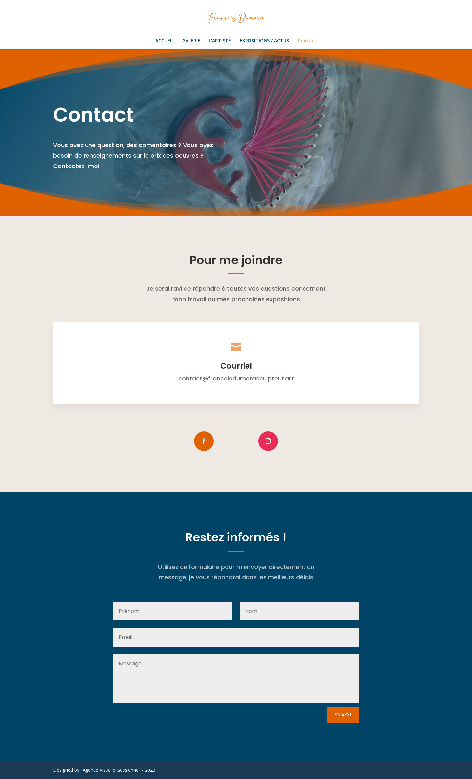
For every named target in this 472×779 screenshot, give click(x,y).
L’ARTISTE (220, 41)
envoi (343, 714)
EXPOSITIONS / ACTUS (264, 41)
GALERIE (191, 41)
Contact (307, 41)
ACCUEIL (164, 41)
